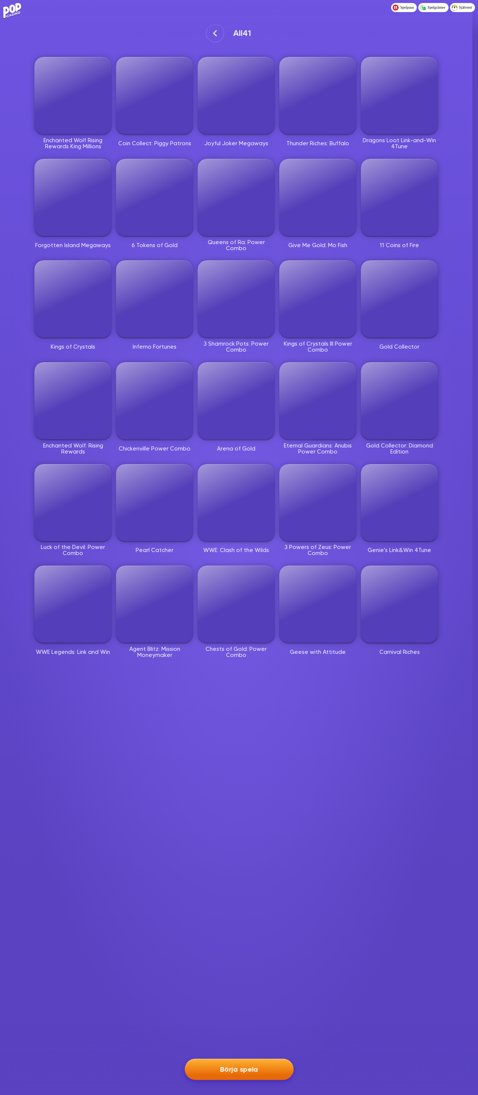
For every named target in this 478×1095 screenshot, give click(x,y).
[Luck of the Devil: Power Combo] (72, 502)
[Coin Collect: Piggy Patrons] (154, 95)
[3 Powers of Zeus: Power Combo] (317, 502)
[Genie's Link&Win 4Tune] (399, 502)
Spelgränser (432, 8)
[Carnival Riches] (399, 604)
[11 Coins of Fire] (399, 197)
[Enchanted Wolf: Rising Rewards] (72, 400)
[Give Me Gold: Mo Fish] (317, 197)
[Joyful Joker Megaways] (236, 95)
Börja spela (239, 1068)
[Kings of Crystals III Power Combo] (317, 298)
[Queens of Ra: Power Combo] (236, 197)
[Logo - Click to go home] (13, 9)
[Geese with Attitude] (317, 604)
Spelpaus (403, 8)
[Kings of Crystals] (72, 298)
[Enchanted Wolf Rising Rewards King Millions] (72, 95)
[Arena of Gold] (236, 400)
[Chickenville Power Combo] (154, 400)
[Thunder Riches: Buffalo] (317, 95)
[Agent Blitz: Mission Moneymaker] (154, 604)
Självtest (462, 8)
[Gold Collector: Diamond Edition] (399, 400)
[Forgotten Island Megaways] (72, 197)
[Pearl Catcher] (154, 502)
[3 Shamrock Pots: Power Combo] (236, 298)
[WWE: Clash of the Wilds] (236, 502)
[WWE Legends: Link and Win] (72, 604)
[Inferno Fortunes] (154, 298)
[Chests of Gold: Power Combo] (236, 604)
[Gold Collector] (399, 298)
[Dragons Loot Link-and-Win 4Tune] (399, 95)
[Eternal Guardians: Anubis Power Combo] (317, 400)
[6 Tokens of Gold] (154, 197)
